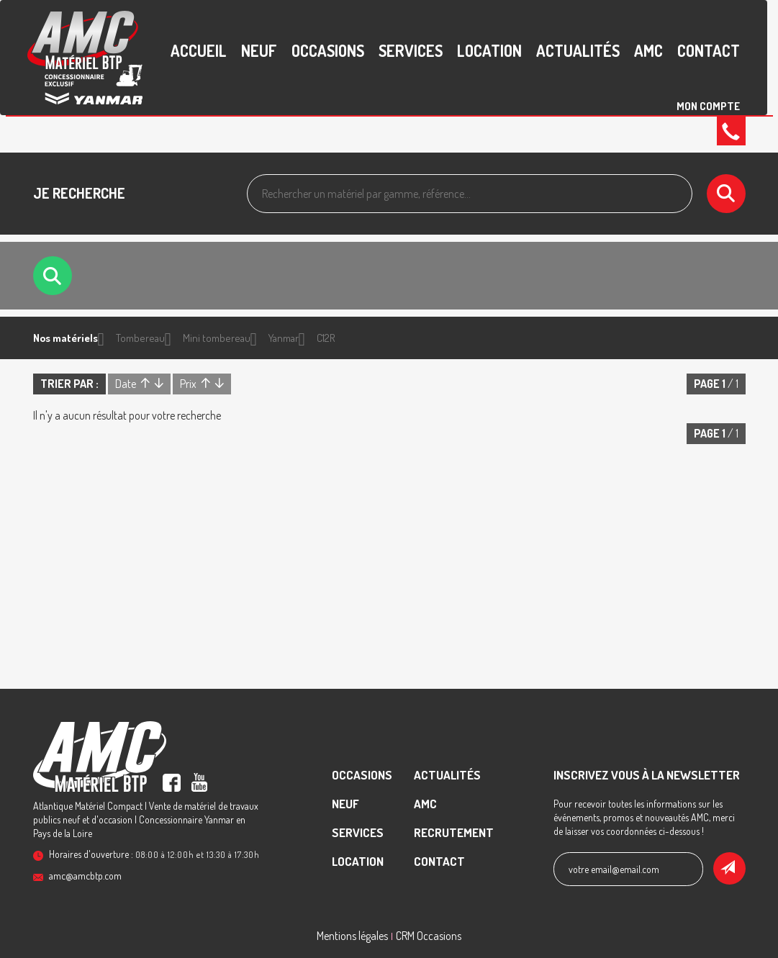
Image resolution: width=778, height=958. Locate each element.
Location (489, 50)
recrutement (454, 832)
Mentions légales (352, 935)
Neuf (259, 50)
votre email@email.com (614, 869)
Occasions (327, 50)
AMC (648, 50)
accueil (199, 50)
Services (411, 50)
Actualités (578, 50)
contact (708, 50)
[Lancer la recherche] (726, 193)
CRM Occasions (428, 935)
